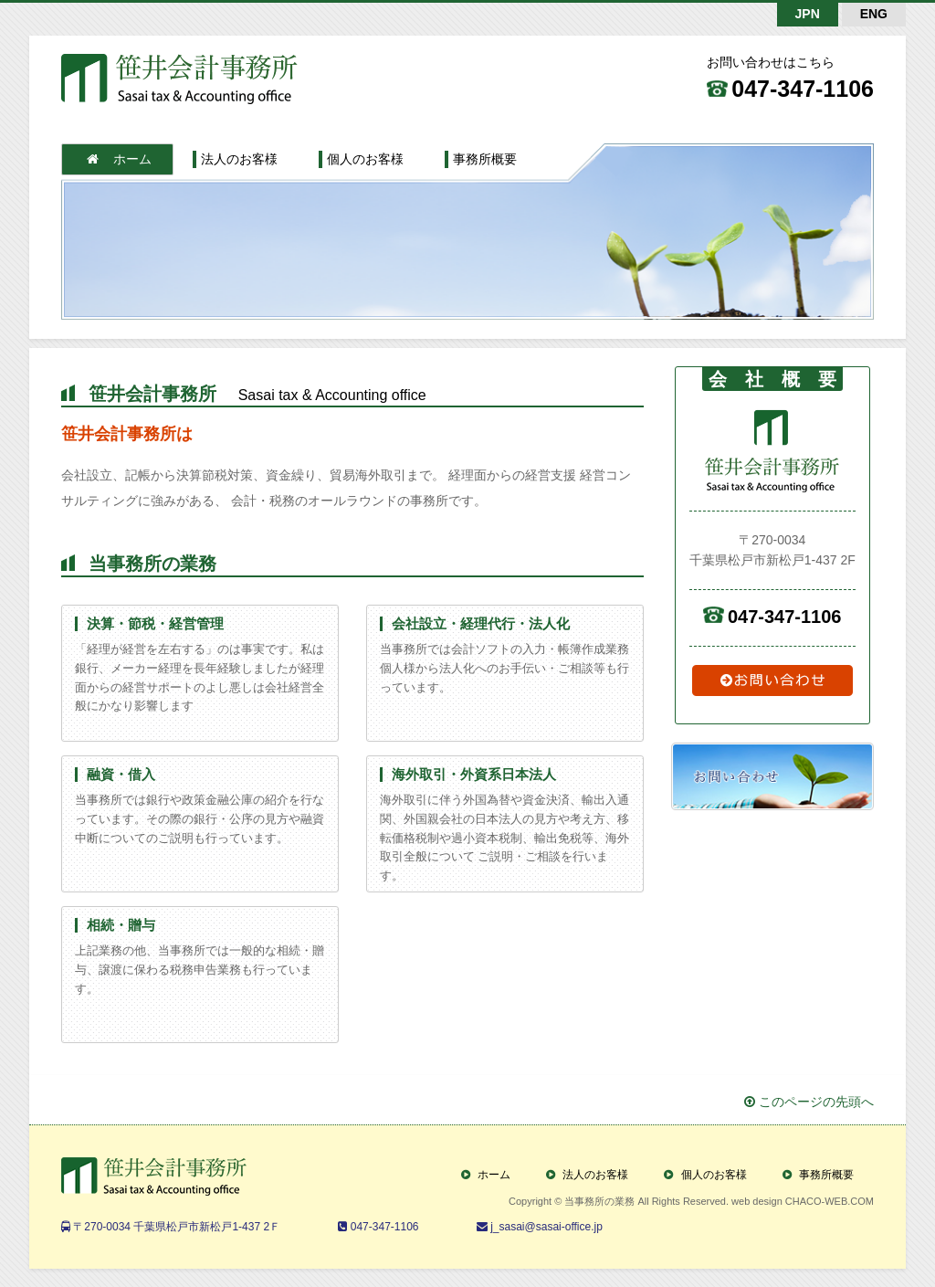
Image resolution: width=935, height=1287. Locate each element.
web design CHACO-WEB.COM (802, 1201)
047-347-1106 (802, 88)
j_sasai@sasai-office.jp (545, 1226)
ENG (874, 13)
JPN (807, 13)
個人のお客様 (365, 159)
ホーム (119, 159)
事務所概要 (485, 159)
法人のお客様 (239, 159)
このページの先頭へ (809, 1101)
